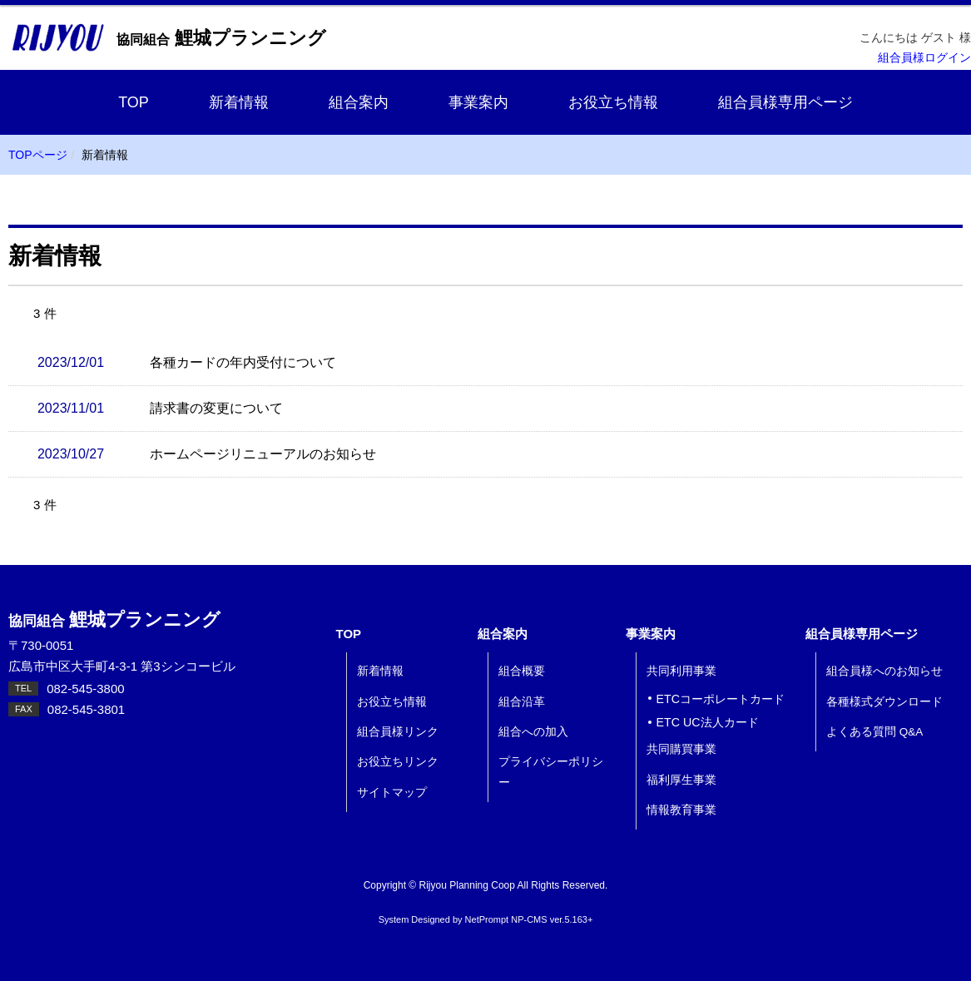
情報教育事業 (681, 810)
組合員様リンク (397, 732)
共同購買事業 (681, 749)
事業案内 (478, 102)
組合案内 (359, 102)
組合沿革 (521, 702)
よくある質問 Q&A (874, 732)
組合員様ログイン (924, 58)
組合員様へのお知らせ (884, 671)
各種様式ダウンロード (884, 702)
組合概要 (521, 671)
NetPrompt (487, 919)
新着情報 (239, 102)
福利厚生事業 (681, 780)
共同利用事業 (681, 671)
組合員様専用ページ (785, 102)
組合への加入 (533, 732)
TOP (133, 102)
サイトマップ (392, 792)
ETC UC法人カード (707, 722)
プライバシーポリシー (550, 772)
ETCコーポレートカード (720, 699)
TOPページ (37, 154)
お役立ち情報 (613, 102)
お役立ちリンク (397, 762)
